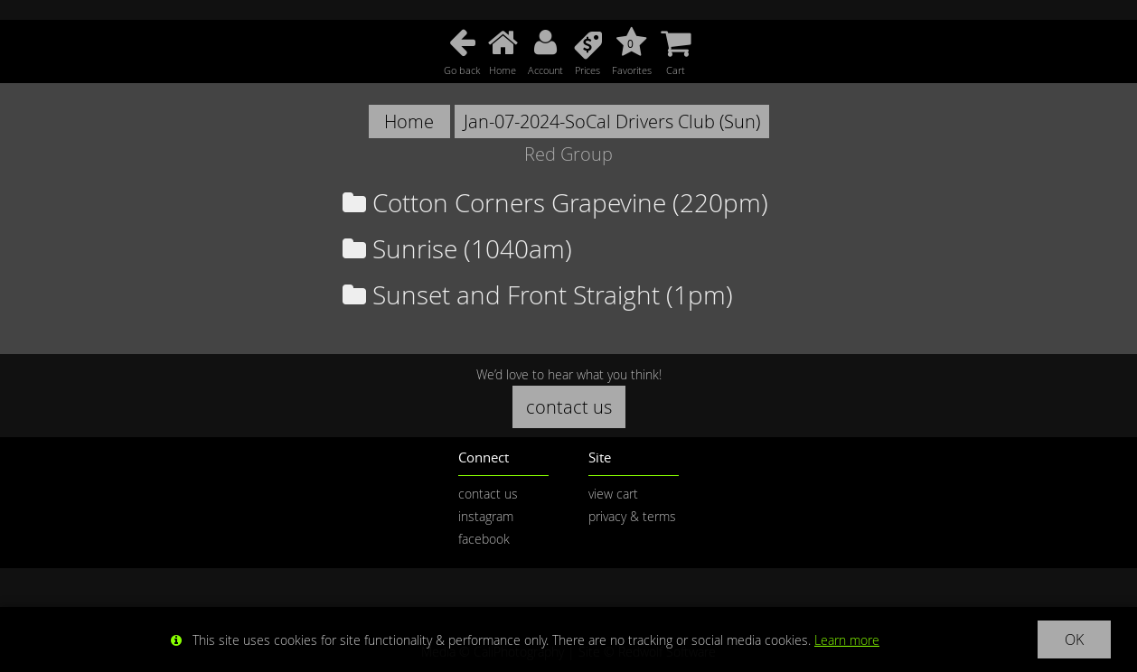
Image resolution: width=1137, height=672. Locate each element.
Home (409, 121)
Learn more (846, 640)
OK (1074, 639)
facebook (484, 538)
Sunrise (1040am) (457, 249)
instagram (485, 516)
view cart (613, 493)
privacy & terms (632, 516)
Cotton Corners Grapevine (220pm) (555, 202)
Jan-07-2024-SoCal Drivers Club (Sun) (612, 121)
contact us (569, 407)
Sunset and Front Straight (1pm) (538, 295)
